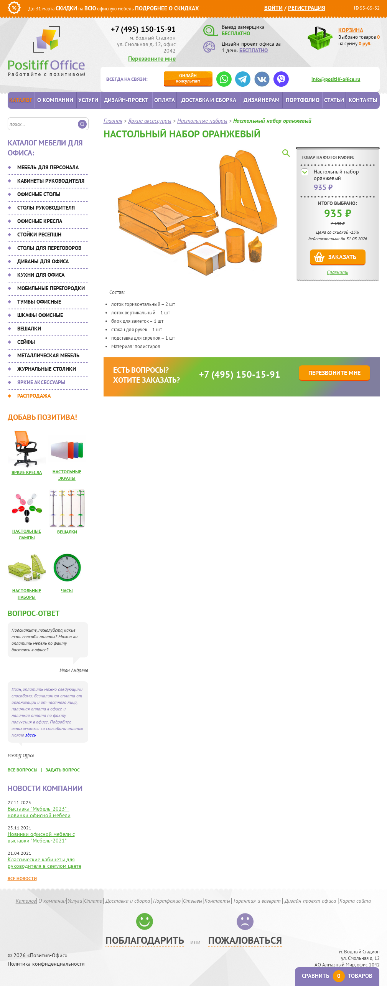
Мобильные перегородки (51, 288)
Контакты (363, 100)
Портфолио (302, 100)
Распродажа (34, 395)
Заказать (342, 257)
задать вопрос (63, 770)
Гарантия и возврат (257, 900)
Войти (273, 8)
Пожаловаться (245, 940)
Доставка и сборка (208, 100)
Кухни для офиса (40, 274)
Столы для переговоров (49, 247)
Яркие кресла (27, 472)
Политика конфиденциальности (46, 964)
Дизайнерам (262, 100)
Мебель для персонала (48, 167)
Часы (67, 590)
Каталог (20, 100)
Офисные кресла (39, 221)
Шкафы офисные (40, 315)
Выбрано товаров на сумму (359, 40)
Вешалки (29, 328)
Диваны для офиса (43, 261)
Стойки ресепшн (39, 234)
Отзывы (192, 900)
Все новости (22, 878)
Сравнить (337, 272)
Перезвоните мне (152, 58)
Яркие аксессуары (41, 382)
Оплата (164, 100)
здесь (30, 735)
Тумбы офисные (39, 301)
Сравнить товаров (337, 975)
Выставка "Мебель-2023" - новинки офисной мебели (39, 812)
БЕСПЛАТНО (236, 33)
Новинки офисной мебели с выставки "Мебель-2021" (41, 837)
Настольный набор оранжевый (336, 175)
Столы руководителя (46, 207)
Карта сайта (355, 900)
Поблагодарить (144, 940)
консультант (188, 78)
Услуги (88, 100)
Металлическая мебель (48, 355)
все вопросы (23, 770)
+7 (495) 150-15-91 (143, 29)
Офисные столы (38, 194)
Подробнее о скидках (167, 8)
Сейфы (26, 342)
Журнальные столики (46, 368)
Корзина (350, 30)
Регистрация (306, 8)
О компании (55, 100)
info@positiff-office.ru (335, 79)
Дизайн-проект (126, 100)
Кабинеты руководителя (50, 180)
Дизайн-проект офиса (310, 900)
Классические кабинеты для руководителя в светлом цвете (44, 862)
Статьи (334, 100)
